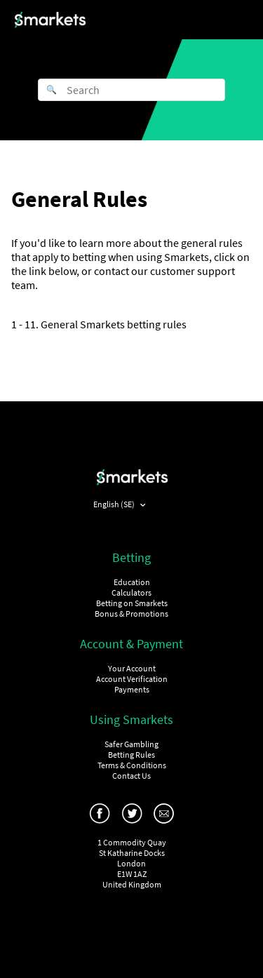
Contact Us (131, 775)
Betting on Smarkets (132, 603)
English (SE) (114, 504)
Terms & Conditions (131, 765)
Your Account (132, 668)
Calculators (131, 592)
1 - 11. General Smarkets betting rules (99, 324)
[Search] (131, 90)
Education (132, 582)
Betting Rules (131, 754)
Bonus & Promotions (131, 613)
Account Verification (132, 679)
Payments (131, 689)
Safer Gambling (131, 744)
